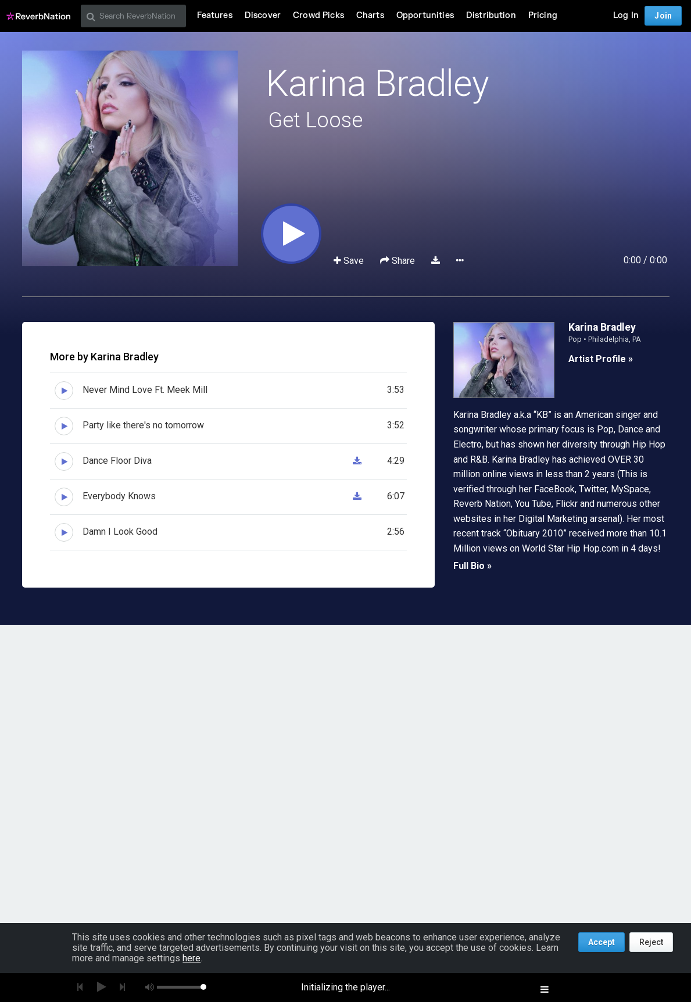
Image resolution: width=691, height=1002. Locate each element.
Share (398, 260)
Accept (601, 942)
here (191, 958)
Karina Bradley (377, 83)
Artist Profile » (600, 358)
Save (350, 260)
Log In (626, 15)
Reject (651, 942)
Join (663, 15)
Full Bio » (472, 565)
